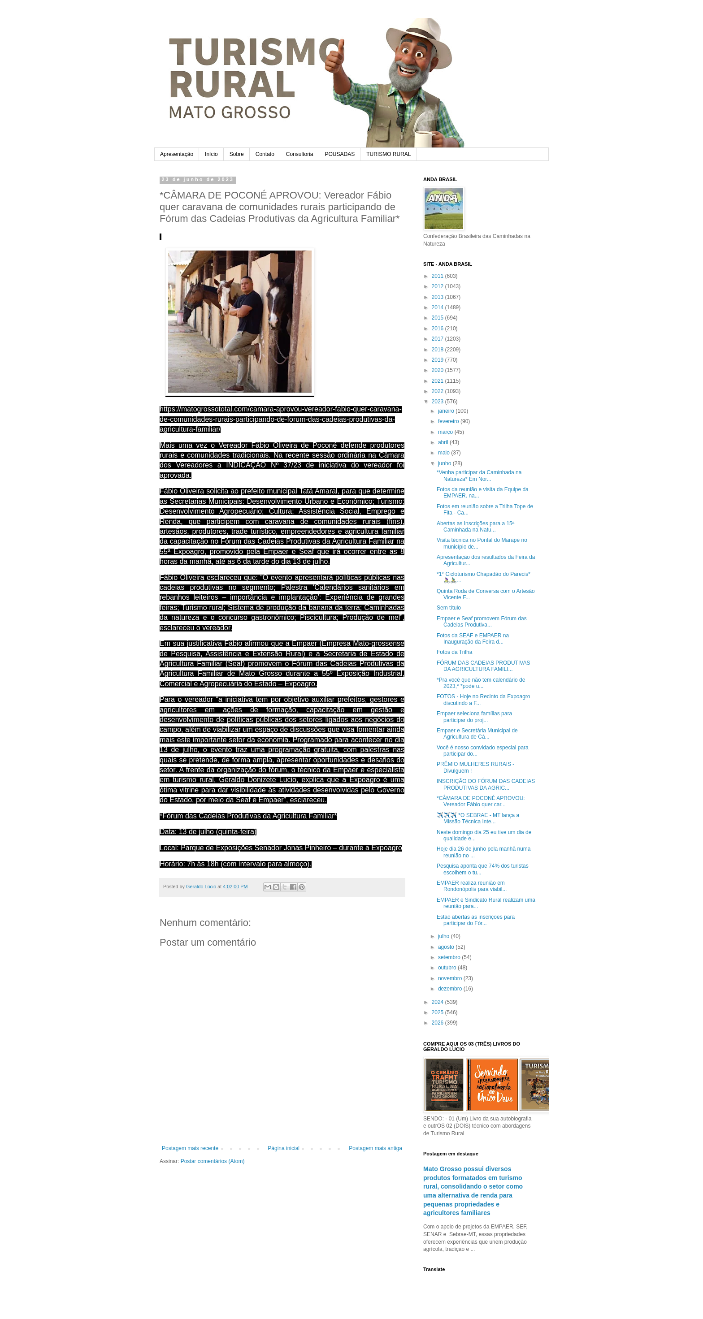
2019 (438, 360)
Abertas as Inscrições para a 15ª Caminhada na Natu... (475, 526)
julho (444, 936)
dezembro (451, 989)
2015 (438, 318)
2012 (438, 286)
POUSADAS (340, 154)
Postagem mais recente (190, 1148)
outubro (448, 967)
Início (211, 154)
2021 (438, 381)
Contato (265, 154)
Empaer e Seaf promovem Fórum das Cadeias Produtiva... (482, 621)
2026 (438, 1023)
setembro (450, 957)
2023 (438, 401)
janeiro (447, 411)
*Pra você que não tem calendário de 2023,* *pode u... (481, 683)
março (446, 432)
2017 (438, 339)
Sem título (449, 608)
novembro (451, 978)
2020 (438, 370)
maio (444, 453)
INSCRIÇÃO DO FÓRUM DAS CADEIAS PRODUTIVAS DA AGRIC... (486, 784)
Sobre (237, 154)
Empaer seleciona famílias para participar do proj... (474, 716)
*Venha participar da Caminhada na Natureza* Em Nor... (479, 475)
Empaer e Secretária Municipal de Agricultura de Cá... (477, 733)
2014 (438, 307)
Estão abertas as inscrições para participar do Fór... (476, 920)
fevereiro (449, 421)
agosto (447, 947)
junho (445, 463)
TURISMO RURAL (388, 154)
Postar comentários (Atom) (213, 1161)
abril (444, 442)
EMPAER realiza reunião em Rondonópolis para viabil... (472, 886)
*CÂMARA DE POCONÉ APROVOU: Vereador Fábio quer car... (481, 801)
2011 (438, 276)
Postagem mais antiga (375, 1148)
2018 (438, 349)
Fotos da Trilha (454, 652)
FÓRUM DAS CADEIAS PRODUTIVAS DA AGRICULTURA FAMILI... (483, 666)
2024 (438, 1002)
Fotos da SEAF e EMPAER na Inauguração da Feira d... (473, 638)
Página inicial (283, 1148)
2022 (438, 391)
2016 (438, 328)
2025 (438, 1012)
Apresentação (176, 154)
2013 (438, 297)
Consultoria (299, 154)
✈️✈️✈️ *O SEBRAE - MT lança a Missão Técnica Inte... (478, 818)
